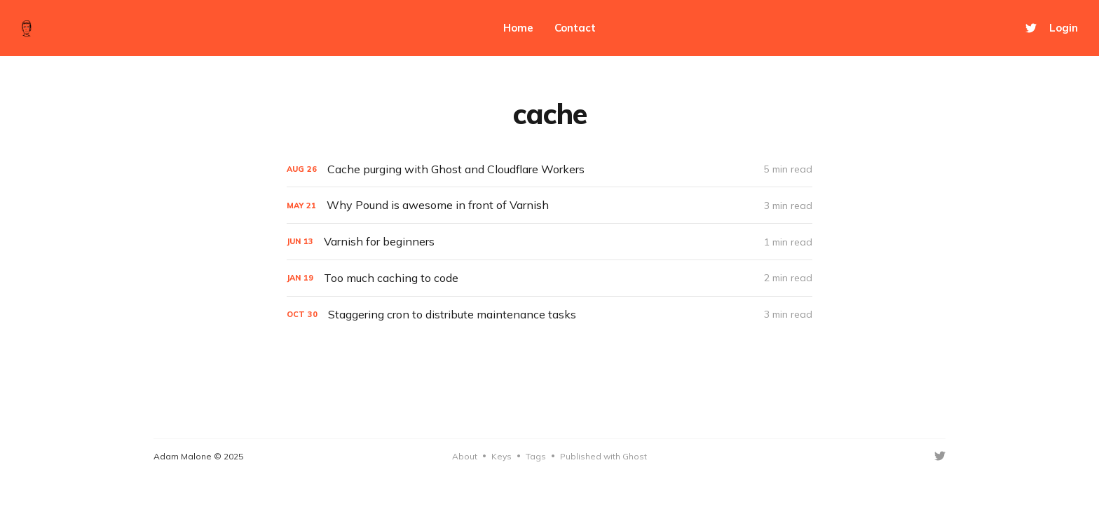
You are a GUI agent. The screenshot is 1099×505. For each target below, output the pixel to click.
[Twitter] (1031, 28)
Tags (536, 456)
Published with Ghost (603, 456)
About (464, 456)
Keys (501, 456)
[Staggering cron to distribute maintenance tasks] (549, 314)
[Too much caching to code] (549, 278)
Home (518, 27)
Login (1063, 27)
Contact (575, 27)
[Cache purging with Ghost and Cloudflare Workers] (549, 169)
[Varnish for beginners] (549, 242)
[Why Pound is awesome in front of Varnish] (549, 205)
